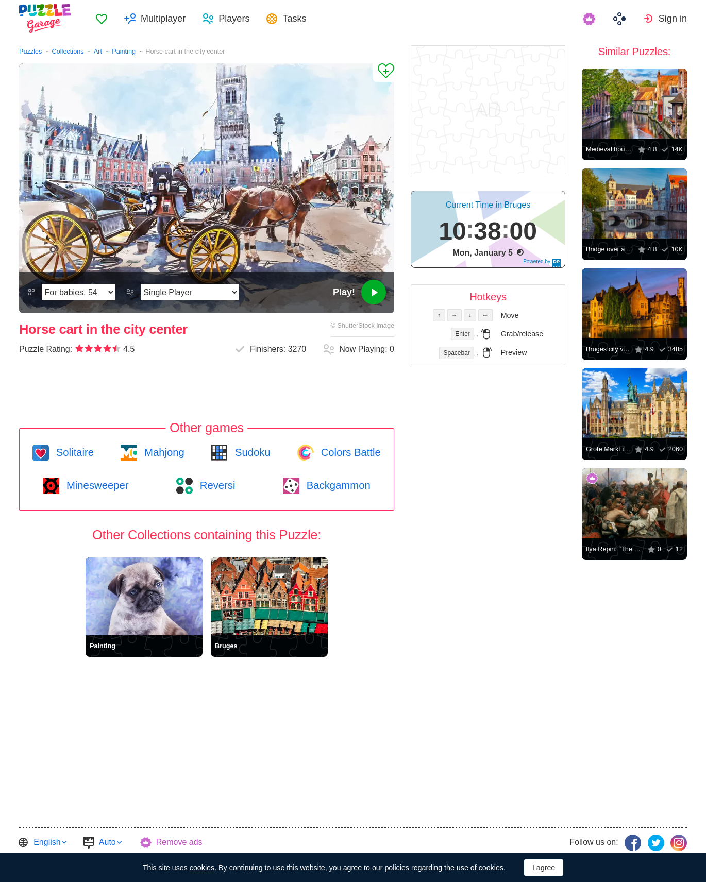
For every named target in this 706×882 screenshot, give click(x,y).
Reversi (216, 485)
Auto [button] (107, 842)
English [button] (46, 842)
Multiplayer (163, 18)
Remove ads (179, 842)
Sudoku (251, 452)
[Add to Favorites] (383, 72)
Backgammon (337, 485)
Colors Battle (349, 452)
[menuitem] (101, 18)
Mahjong (162, 452)
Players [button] (233, 18)
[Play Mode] (190, 292)
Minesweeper (95, 485)
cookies (202, 867)
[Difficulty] (78, 292)
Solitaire (73, 452)
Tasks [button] (294, 18)
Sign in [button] (673, 18)
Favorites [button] (101, 18)
